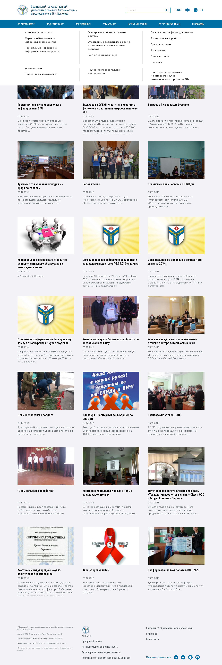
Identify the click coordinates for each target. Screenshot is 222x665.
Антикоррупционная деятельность (100, 646)
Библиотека (198, 24)
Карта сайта (152, 639)
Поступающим (83, 24)
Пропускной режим (92, 641)
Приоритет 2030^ (55, 24)
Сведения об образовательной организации (169, 628)
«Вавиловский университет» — (35, 37)
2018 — (68, 37)
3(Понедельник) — (96, 37)
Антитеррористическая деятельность (101, 652)
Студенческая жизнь (169, 24)
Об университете (26, 24)
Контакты (87, 635)
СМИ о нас (151, 633)
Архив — (58, 37)
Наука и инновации (137, 24)
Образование (109, 24)
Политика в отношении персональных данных (106, 657)
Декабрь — (78, 37)
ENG (178, 10)
